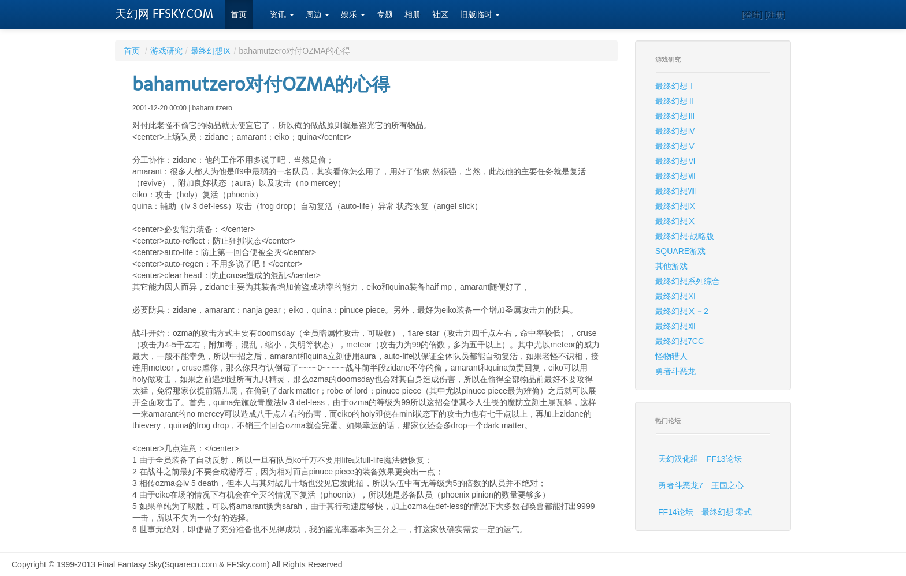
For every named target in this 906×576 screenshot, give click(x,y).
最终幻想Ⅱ (675, 101)
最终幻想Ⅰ (675, 86)
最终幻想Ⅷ (675, 191)
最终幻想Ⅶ (675, 176)
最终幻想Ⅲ (675, 116)
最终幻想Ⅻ (675, 326)
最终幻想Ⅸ (211, 50)
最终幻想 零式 (726, 512)
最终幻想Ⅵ (675, 161)
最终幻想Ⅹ (675, 221)
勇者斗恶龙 (675, 371)
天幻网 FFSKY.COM (164, 14)
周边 (318, 15)
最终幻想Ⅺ (675, 296)
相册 (412, 15)
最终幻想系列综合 (687, 281)
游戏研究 (166, 50)
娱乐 (353, 15)
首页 (239, 15)
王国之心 (727, 485)
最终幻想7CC (679, 341)
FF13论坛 (724, 458)
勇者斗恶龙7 (680, 485)
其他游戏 (671, 266)
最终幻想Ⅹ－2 (681, 311)
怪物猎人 (671, 356)
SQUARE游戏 (680, 251)
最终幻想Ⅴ (675, 146)
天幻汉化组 (678, 458)
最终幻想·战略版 (684, 236)
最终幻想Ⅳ (675, 131)
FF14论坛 (675, 512)
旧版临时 (480, 15)
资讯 (282, 15)
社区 (440, 15)
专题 (385, 15)
